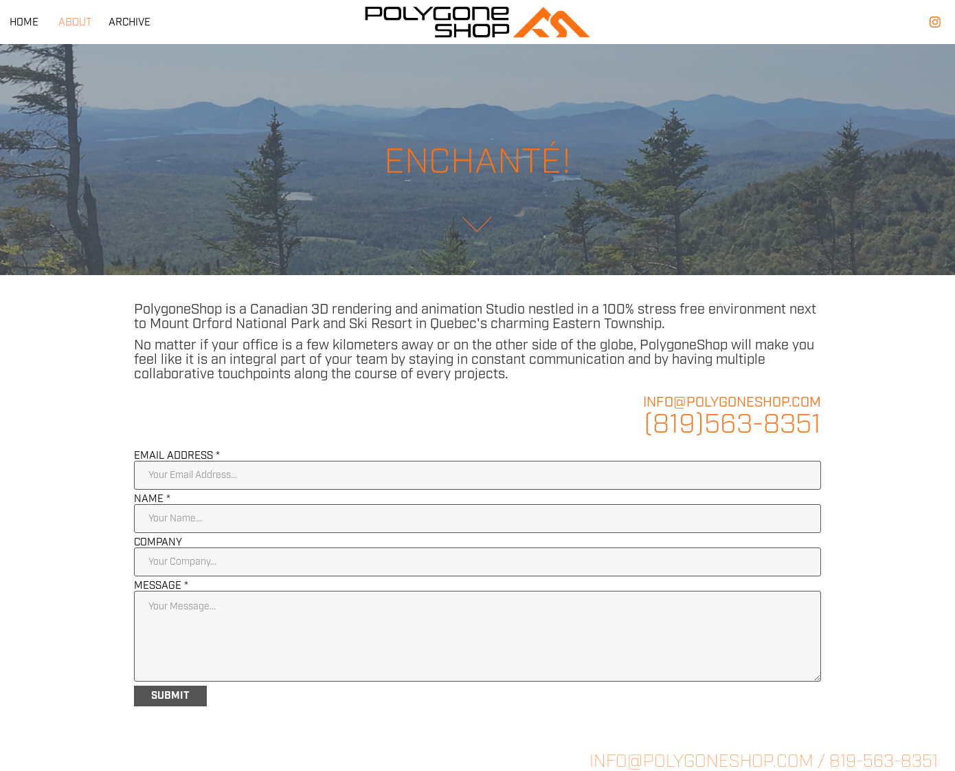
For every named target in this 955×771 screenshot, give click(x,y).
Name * (152, 499)
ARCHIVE (129, 22)
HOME (24, 22)
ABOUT (74, 22)
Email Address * (177, 455)
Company (158, 542)
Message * (161, 585)
